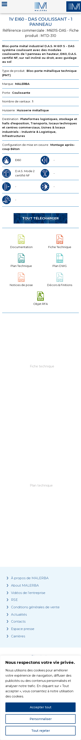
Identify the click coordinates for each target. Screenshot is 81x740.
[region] (40, 697)
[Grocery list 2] (40, 494)
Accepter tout (40, 707)
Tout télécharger (40, 218)
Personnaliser (41, 719)
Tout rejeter (40, 731)
